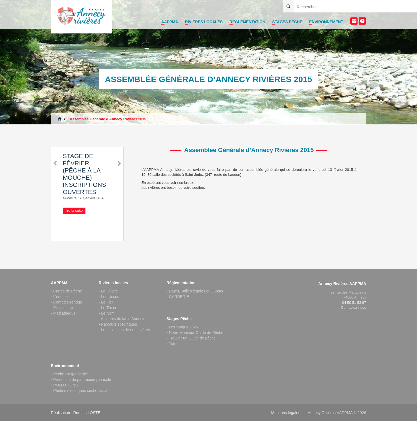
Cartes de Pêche (67, 291)
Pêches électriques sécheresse (80, 390)
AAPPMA (169, 22)
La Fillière (109, 291)
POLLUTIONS (65, 385)
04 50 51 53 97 (354, 302)
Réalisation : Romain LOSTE (75, 412)
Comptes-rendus (67, 302)
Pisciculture (63, 307)
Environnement (326, 22)
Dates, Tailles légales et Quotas (196, 291)
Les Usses (110, 296)
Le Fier (107, 302)
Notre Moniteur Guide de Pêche (196, 332)
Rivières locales (204, 22)
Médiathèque (64, 313)
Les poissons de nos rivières (125, 330)
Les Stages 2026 (183, 327)
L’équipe (60, 296)
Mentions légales (285, 412)
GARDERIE (179, 296)
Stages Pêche (287, 22)
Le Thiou (108, 307)
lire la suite (74, 210)
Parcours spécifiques (119, 324)
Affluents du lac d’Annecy (122, 319)
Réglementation (247, 22)
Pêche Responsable (70, 374)
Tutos (173, 343)
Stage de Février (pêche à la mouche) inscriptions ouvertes (84, 174)
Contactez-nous (353, 307)
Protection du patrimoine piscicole (82, 379)
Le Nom (107, 313)
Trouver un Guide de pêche (192, 338)
